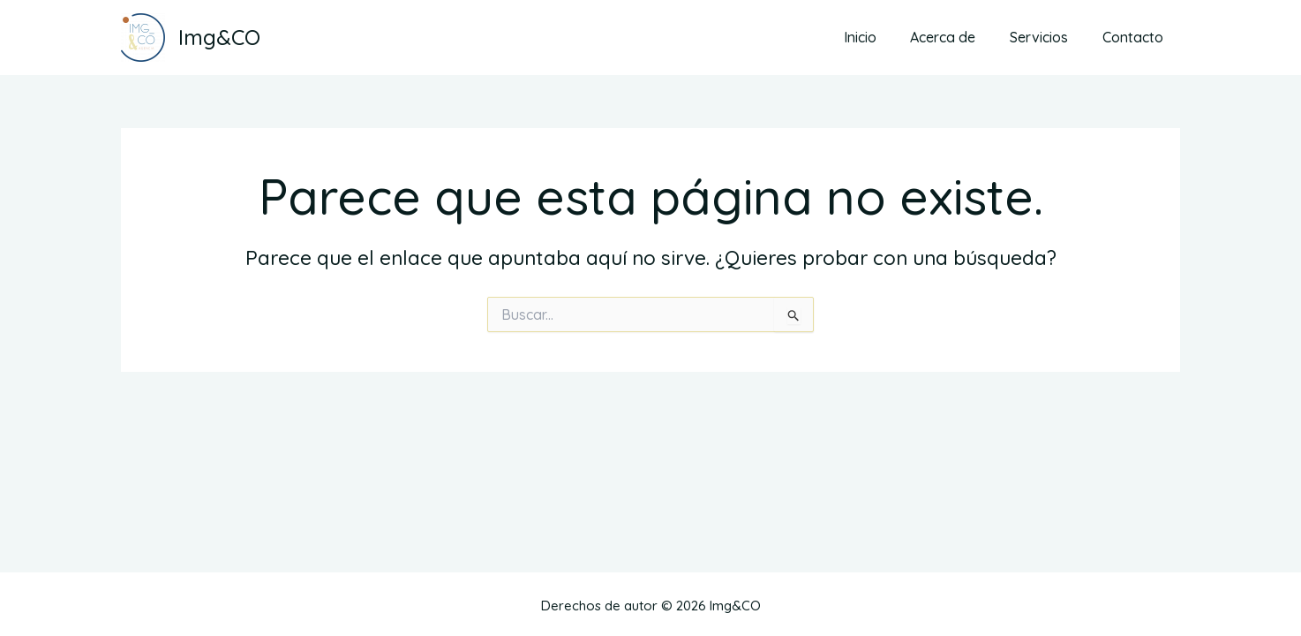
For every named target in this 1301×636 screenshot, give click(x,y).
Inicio (880, 37)
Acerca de (957, 37)
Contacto (1135, 37)
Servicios (1048, 37)
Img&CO (219, 37)
